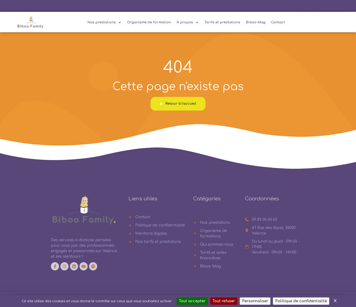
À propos (188, 24)
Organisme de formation (149, 23)
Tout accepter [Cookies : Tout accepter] (192, 301)
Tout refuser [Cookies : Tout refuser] (224, 301)
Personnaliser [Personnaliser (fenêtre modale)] (255, 301)
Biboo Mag (255, 23)
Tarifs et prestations (222, 23)
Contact (278, 23)
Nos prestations (104, 24)
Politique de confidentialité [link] (301, 301)
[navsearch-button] (331, 23)
